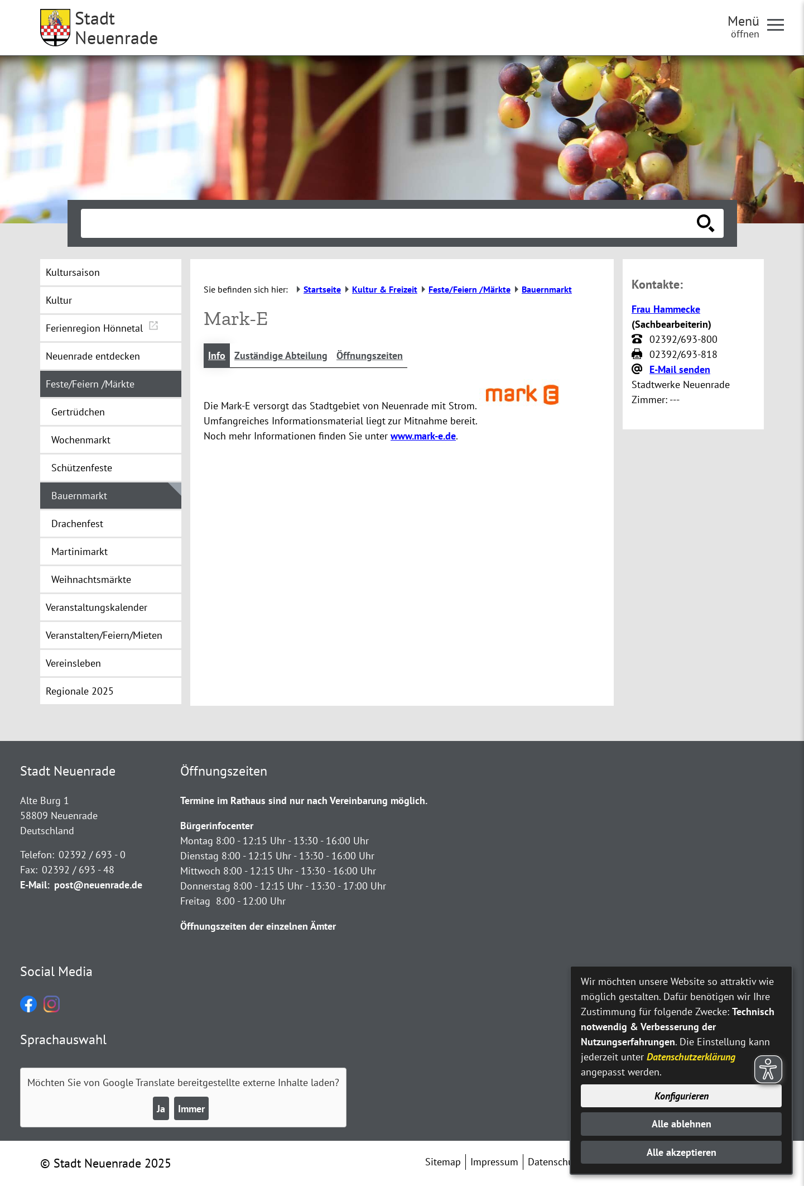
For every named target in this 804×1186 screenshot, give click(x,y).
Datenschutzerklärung (691, 1056)
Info (216, 355)
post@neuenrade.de (98, 884)
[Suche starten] (706, 223)
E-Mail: (35, 884)
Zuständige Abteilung (281, 355)
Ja (161, 1108)
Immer (191, 1108)
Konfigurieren (681, 1095)
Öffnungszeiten (369, 355)
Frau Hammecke (666, 309)
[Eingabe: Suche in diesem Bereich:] (390, 223)
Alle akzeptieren (681, 1152)
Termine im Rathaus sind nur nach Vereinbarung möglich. (303, 800)
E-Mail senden (679, 369)
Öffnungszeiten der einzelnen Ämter (258, 926)
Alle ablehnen (681, 1123)
